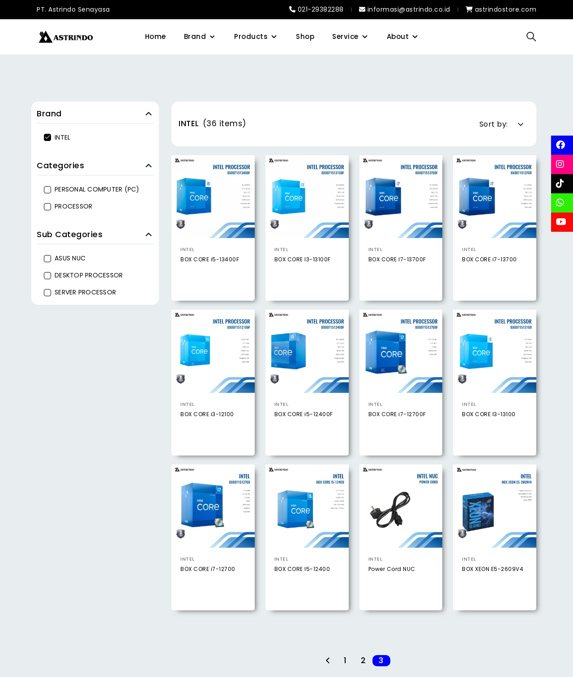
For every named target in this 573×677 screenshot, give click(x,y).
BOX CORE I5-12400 (302, 594)
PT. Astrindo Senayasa (73, 9)
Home (155, 36)
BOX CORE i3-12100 (207, 439)
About (398, 36)
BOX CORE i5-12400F (303, 439)
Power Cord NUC (391, 594)
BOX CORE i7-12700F (397, 439)
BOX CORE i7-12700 (207, 594)
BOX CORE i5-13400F (209, 259)
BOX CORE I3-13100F (302, 259)
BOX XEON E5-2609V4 (492, 594)
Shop (305, 36)
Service (345, 36)
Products (251, 36)
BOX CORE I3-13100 (489, 439)
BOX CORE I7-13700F (397, 259)
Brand (195, 36)
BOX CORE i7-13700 (489, 259)
